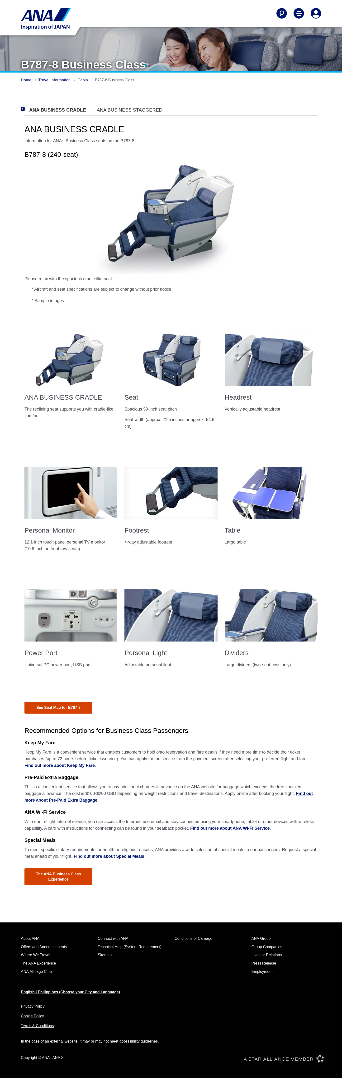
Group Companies (267, 947)
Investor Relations (267, 955)
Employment (262, 972)
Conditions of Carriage (193, 938)
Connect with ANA (113, 938)
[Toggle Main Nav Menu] (299, 13)
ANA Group (261, 938)
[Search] (281, 13)
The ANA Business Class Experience (58, 876)
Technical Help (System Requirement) (130, 947)
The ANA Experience (38, 963)
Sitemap (105, 955)
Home (27, 80)
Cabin (83, 80)
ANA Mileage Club (36, 972)
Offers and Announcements (44, 947)
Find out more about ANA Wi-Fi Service (230, 828)
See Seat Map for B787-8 (58, 708)
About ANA (30, 938)
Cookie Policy (32, 1016)
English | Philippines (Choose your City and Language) (70, 992)
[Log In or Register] (316, 13)
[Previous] (29, 109)
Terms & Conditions (37, 1026)
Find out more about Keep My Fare (59, 765)
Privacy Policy (33, 1006)
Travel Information (55, 80)
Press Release (264, 963)
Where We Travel (35, 955)
